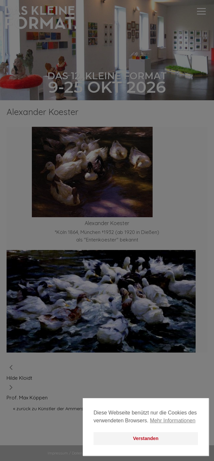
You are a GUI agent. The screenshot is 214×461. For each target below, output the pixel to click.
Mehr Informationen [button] (173, 420)
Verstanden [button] (146, 438)
